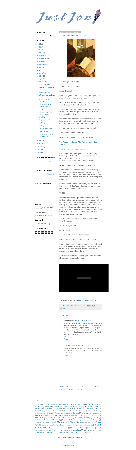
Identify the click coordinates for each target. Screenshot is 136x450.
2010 (39, 147)
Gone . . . (42, 109)
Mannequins (79, 420)
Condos (74, 411)
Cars (56, 408)
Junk (36, 420)
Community (57, 411)
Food (88, 415)
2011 (39, 53)
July (40, 70)
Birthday (73, 406)
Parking (60, 425)
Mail (72, 420)
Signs (55, 428)
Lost (58, 420)
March (41, 82)
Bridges (37, 408)
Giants (41, 418)
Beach (65, 406)
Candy (50, 408)
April (41, 79)
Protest (80, 425)
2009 (39, 150)
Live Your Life (50, 420)
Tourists (48, 430)
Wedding (61, 432)
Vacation (76, 430)
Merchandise (38, 422)
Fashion (47, 415)
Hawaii (69, 418)
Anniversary (81, 404)
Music (72, 422)
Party (67, 425)
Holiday (85, 418)
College (50, 411)
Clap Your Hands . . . (46, 120)
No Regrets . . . (44, 126)
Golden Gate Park (53, 418)
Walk (99, 430)
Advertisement (44, 404)
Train (54, 430)
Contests (83, 411)
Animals (72, 404)
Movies (47, 422)
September (43, 64)
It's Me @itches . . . (45, 123)
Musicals (82, 422)
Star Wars (65, 428)
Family (38, 415)
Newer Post (64, 386)
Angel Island (63, 404)
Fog (82, 415)
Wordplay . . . (43, 117)
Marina (88, 420)
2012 (39, 50)
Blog (80, 406)
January (42, 143)
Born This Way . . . (45, 132)
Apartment (90, 404)
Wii (67, 432)
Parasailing (52, 425)
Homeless (95, 418)
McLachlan (92, 300)
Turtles (68, 430)
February (42, 140)
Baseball (48, 406)
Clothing (42, 411)
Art (39, 406)
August (41, 67)
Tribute (61, 430)
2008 (39, 152)
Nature (90, 422)
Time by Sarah (82, 300)
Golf (63, 418)
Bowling (96, 406)
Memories (96, 420)
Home (81, 386)
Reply (66, 339)
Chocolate (79, 408)
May (41, 76)
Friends (98, 415)
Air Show (54, 404)
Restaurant (89, 425)
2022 (39, 44)
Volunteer (92, 430)
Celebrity (63, 408)
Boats (89, 406)
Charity (71, 408)
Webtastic (50, 432)
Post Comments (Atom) (76, 390)
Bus (44, 408)
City (36, 411)
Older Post (98, 386)
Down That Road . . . (46, 84)
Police (73, 425)
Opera (44, 425)
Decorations (41, 413)
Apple (99, 404)
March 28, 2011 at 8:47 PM (80, 345)
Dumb (75, 413)
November (43, 58)
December (43, 55)
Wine (72, 432)
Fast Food (56, 415)
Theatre (91, 428)
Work (64, 308)
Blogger (72, 445)
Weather (40, 432)
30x (36, 404)
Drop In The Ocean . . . (46, 129)
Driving (68, 413)
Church (96, 408)
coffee (86, 432)
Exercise (96, 413)
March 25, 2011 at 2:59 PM (82, 321)
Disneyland (59, 413)
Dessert (50, 413)
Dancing (98, 411)
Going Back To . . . (45, 92)
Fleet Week (74, 415)
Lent (42, 420)
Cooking (90, 411)
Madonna (65, 420)
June (41, 73)
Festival (66, 415)
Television (83, 428)
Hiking (79, 418)
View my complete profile (43, 215)
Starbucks (73, 428)
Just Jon (49, 207)
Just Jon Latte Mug (43, 224)
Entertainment (86, 413)
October (42, 61)
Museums (63, 422)
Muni (54, 422)
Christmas (88, 408)
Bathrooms (57, 406)
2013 (39, 47)
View (85, 430)
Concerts (66, 411)
